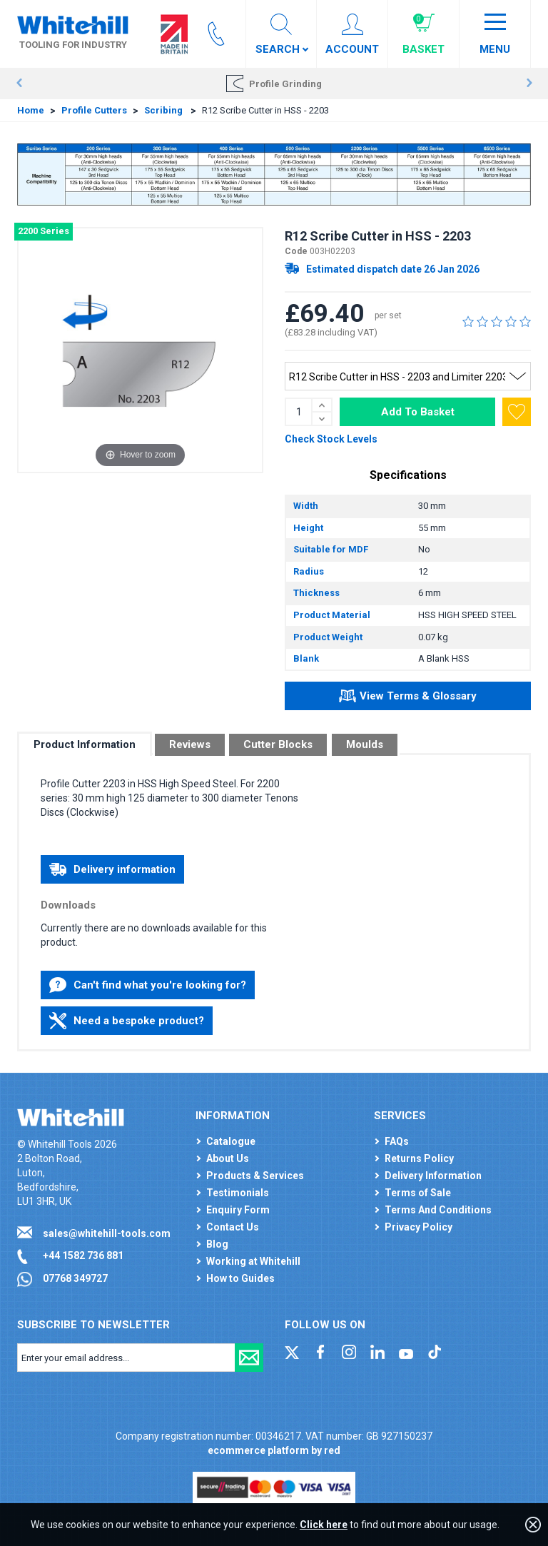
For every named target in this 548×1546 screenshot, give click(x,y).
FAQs (397, 1141)
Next (529, 83)
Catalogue (230, 1141)
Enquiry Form (238, 1210)
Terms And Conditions (438, 1210)
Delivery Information (433, 1175)
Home (30, 110)
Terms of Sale (418, 1192)
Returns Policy (419, 1158)
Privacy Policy (418, 1227)
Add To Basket (418, 411)
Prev (19, 83)
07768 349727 (75, 1278)
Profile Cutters (94, 110)
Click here (323, 1524)
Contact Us (232, 1227)
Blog (217, 1244)
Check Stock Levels (331, 439)
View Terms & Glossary (408, 698)
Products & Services (255, 1175)
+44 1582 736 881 (83, 1255)
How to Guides (240, 1278)
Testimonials (237, 1192)
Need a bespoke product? (126, 1020)
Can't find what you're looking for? (147, 985)
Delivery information (112, 869)
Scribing (164, 110)
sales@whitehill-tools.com (107, 1233)
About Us (227, 1158)
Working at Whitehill (253, 1261)
